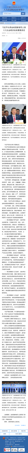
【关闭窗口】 (23, 425)
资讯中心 (9, 23)
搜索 (23, 13)
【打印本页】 (17, 425)
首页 (6, 23)
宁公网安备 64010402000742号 (17, 446)
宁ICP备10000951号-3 (9, 444)
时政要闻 (13, 23)
